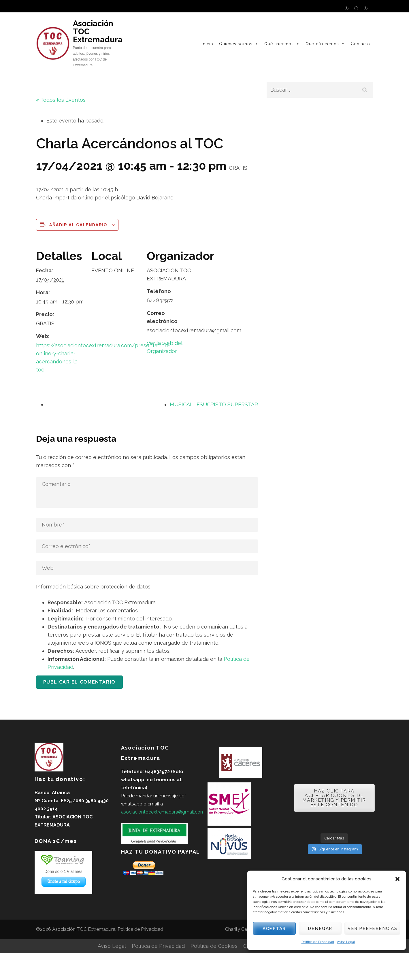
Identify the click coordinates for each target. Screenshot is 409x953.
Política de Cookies (214, 946)
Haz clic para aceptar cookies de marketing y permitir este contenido (334, 797)
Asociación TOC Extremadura (83, 929)
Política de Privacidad (317, 942)
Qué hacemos (282, 43)
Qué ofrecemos (325, 43)
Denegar (320, 928)
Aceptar (274, 928)
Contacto (360, 43)
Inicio (207, 43)
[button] (397, 879)
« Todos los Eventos (61, 100)
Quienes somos (239, 43)
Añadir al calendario (78, 224)
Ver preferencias (372, 928)
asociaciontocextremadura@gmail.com (163, 812)
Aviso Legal (346, 942)
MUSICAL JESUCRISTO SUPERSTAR (214, 404)
